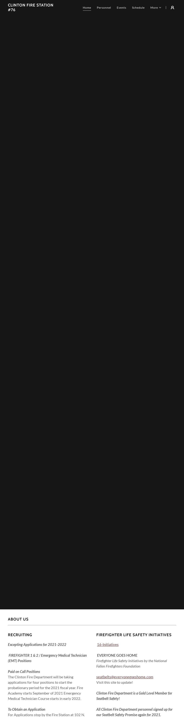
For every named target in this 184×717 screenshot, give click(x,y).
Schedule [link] (138, 7)
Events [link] (121, 7)
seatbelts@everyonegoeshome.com (124, 677)
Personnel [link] (104, 7)
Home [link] (87, 7)
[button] (156, 7)
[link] (33, 10)
